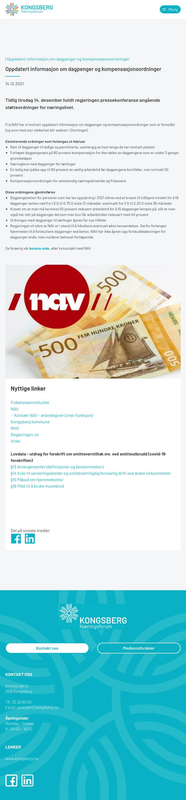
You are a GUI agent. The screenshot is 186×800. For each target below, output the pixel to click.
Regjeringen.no (25, 434)
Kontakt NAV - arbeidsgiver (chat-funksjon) (53, 415)
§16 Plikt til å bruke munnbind (37, 485)
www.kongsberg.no (21, 758)
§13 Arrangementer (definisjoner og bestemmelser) (57, 466)
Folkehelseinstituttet (30, 402)
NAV (14, 408)
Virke (15, 440)
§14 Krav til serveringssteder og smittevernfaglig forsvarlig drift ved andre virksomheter (91, 473)
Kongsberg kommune (30, 421)
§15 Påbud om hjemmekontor (37, 479)
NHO (15, 428)
